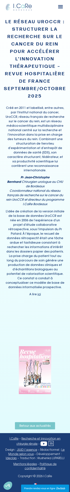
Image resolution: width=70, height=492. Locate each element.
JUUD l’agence (27, 450)
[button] (60, 6)
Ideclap (11, 458)
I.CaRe (14, 439)
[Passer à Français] (35, 484)
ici (39, 294)
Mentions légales (25, 464)
